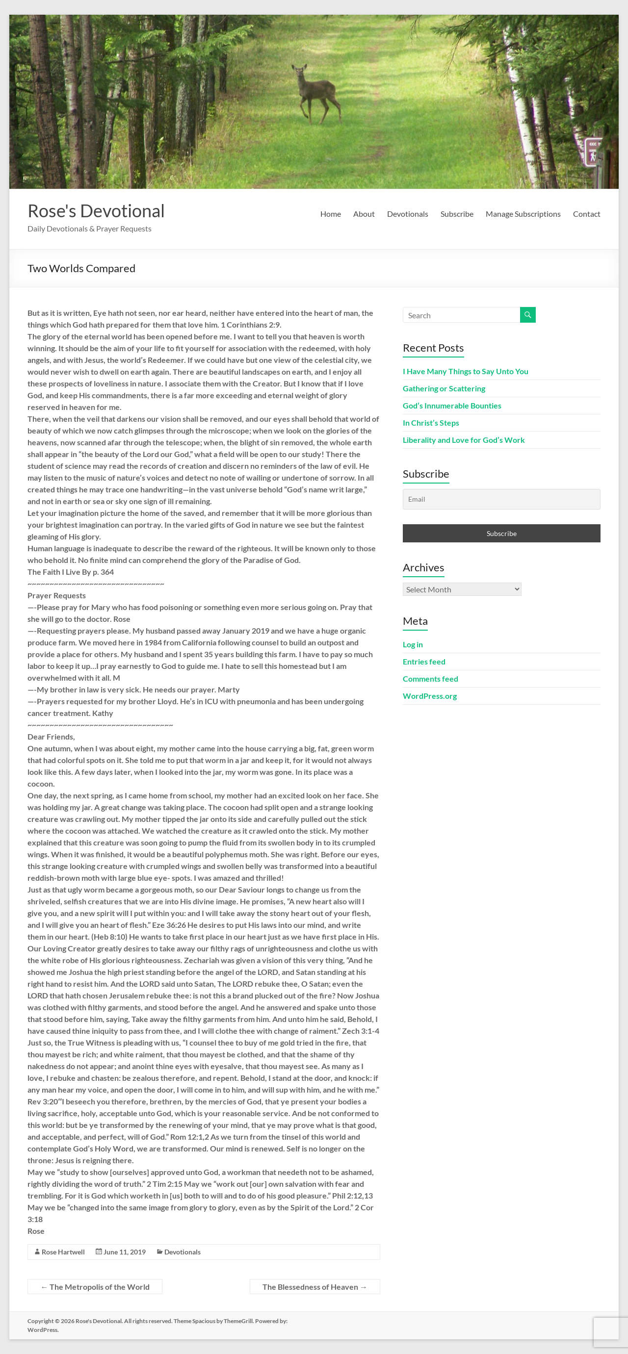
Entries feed (424, 661)
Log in (413, 644)
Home (330, 213)
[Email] (501, 499)
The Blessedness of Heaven (314, 1286)
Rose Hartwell (63, 1252)
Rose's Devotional (96, 210)
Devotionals (407, 213)
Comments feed (430, 678)
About (364, 213)
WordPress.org (430, 695)
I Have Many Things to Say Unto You (465, 371)
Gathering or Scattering (444, 388)
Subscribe (457, 213)
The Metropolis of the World (95, 1286)
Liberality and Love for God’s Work (464, 439)
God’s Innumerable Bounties (452, 405)
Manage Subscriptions (523, 213)
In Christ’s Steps (431, 422)
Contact (587, 213)
